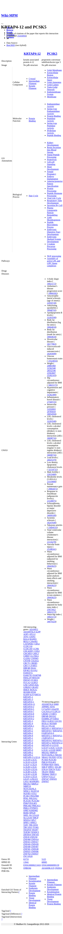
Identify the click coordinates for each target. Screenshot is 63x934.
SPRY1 (26, 822)
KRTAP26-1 (28, 726)
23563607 (51, 373)
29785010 (51, 411)
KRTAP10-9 (28, 716)
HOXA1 (33, 690)
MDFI (58, 750)
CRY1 (26, 665)
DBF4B (26, 668)
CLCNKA (34, 656)
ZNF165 (35, 834)
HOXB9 (26, 692)
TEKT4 (51, 769)
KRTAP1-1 (28, 697)
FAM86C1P (47, 719)
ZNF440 (27, 846)
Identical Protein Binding (32, 905)
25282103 (51, 375)
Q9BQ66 (27, 868)
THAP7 (35, 830)
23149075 (51, 501)
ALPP (37, 632)
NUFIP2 (27, 793)
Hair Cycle (33, 196)
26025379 (51, 460)
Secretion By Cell (54, 205)
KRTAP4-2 (28, 733)
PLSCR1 (27, 801)
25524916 (52, 361)
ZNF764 (27, 854)
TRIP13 (53, 774)
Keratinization (35, 881)
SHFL (26, 815)
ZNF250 (33, 837)
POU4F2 (33, 803)
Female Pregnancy (51, 172)
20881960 (51, 366)
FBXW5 (27, 680)
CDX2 (37, 651)
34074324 (51, 621)
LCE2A (33, 764)
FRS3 (44, 721)
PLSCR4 (35, 801)
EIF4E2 (26, 670)
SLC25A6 (27, 818)
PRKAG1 (36, 805)
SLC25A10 (34, 815)
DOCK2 (52, 716)
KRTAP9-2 (28, 755)
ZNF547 (45, 779)
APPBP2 (45, 706)
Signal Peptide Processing (53, 156)
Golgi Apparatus (54, 82)
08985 (44, 862)
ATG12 (32, 634)
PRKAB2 (27, 805)
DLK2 (33, 668)
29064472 (52, 489)
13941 (26, 862)
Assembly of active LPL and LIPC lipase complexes (53, 262)
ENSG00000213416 (32, 865)
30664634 (51, 327)
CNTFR (26, 661)
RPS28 (32, 813)
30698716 (51, 438)
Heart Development (53, 168)
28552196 (51, 370)
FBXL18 (27, 678)
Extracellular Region (52, 73)
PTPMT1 (34, 808)
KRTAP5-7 (28, 748)
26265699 (51, 354)
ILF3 (32, 694)
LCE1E (34, 762)
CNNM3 (34, 658)
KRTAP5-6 (28, 745)
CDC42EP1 (28, 651)
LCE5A (33, 776)
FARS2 (55, 719)
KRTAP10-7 (28, 711)
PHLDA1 (33, 798)
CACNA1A (47, 711)
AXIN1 (32, 636)
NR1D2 (58, 755)
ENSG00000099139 (50, 865)
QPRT (26, 810)
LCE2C (33, 767)
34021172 (51, 284)
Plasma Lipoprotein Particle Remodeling (52, 211)
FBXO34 (36, 678)
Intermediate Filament (34, 82)
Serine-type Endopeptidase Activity (53, 111)
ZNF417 (34, 842)
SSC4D (58, 767)
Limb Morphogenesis (53, 218)
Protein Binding (32, 119)
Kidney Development (53, 143)
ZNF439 (34, 844)
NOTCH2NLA (29, 789)
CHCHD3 (27, 653)
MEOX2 (27, 784)
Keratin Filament (32, 87)
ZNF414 (34, 839)
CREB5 (34, 663)
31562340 (51, 368)
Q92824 (58, 868)
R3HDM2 (33, 810)
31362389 (51, 395)
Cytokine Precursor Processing (51, 246)
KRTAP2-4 (28, 723)
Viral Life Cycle (54, 198)
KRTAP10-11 (29, 704)
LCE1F (26, 764)
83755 (26, 859)
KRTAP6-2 (28, 752)
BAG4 (26, 639)
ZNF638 (34, 849)
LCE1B (26, 760)
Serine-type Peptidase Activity (52, 125)
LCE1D (26, 762)
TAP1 (25, 825)
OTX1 (34, 793)
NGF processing (54, 256)
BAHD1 (33, 639)
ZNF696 (34, 851)
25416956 (21, 36)
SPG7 (33, 820)
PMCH (45, 762)
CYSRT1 (33, 665)
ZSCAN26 (28, 856)
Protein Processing (51, 189)
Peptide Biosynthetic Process (52, 224)
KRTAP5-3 (28, 740)
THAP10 (27, 830)
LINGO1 (34, 779)
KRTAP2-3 (28, 721)
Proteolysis (52, 159)
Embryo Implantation (52, 177)
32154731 (52, 469)
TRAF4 (45, 772)
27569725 (51, 402)
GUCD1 (58, 721)
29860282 (52, 293)
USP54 (45, 776)
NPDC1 (26, 791)
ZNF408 (27, 839)
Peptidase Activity (51, 119)
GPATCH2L (33, 685)
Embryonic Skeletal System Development (54, 239)
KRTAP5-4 (28, 743)
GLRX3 (34, 682)
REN (51, 764)
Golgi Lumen (53, 85)
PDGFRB (34, 796)
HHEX (26, 690)
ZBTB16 (27, 834)
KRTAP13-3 (48, 738)
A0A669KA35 (48, 868)
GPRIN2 (27, 687)
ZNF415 (27, 842)
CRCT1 (26, 663)
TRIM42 (45, 774)
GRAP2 (34, 687)
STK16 (45, 769)
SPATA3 (27, 820)
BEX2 (26, 641)
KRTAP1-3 (28, 699)
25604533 (52, 527)
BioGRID (10, 45)
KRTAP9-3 (28, 757)
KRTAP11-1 (47, 735)
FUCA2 (26, 682)
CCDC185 (28, 649)
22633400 (51, 474)
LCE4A (26, 776)
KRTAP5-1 (28, 738)
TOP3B (26, 832)
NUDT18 (35, 791)
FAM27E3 (27, 675)
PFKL (26, 798)
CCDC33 (56, 711)
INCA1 (45, 726)
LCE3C (33, 772)
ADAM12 (33, 629)
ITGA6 (52, 726)
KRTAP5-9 (28, 750)
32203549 (51, 317)
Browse (9, 30)
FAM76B (37, 675)
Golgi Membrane (54, 70)
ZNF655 (27, 851)
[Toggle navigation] (2, 23)
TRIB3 (52, 772)
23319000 (51, 481)
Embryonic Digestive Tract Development (53, 231)
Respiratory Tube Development (54, 201)
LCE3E (34, 774)
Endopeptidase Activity (53, 105)
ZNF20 (26, 837)
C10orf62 (33, 641)
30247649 (51, 523)
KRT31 (38, 694)
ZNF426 (27, 844)
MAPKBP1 (34, 781)
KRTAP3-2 (28, 731)
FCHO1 (34, 680)
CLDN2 (26, 658)
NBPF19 (27, 786)
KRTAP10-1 (28, 702)
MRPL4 (34, 784)
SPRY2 (33, 822)
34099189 (51, 515)
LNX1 (26, 781)
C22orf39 (54, 709)
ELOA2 (34, 670)
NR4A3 (45, 757)
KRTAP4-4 (28, 735)
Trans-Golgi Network (52, 88)
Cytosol (32, 79)
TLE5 (57, 769)
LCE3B (26, 772)
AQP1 (26, 634)
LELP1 (26, 779)
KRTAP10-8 (28, 714)
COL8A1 (35, 661)
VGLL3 (51, 776)
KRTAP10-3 (28, 706)
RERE (26, 813)
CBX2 (37, 644)
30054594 (51, 414)
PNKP (26, 803)
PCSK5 (52, 53)
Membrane (51, 97)
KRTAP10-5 (28, 709)
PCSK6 (45, 760)
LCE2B (26, 767)
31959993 (51, 409)
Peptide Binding (54, 135)
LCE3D (26, 774)
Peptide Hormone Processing (54, 194)
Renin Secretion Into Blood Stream (54, 149)
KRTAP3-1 (28, 728)
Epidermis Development (34, 889)
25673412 (51, 609)
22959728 (51, 303)
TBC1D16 (33, 825)
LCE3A (34, 769)
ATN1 (26, 636)
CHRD (26, 656)
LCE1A (36, 757)
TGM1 (36, 827)
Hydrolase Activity (51, 131)
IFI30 (33, 692)
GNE (25, 685)
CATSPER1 (28, 644)
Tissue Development (34, 899)
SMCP (35, 818)
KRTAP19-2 (28, 719)
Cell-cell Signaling (51, 163)
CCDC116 (27, 646)
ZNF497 (34, 846)
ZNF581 (27, 849)
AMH (56, 704)
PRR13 (26, 808)
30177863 (51, 344)
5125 (44, 859)
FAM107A (28, 673)
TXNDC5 (34, 832)
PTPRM (45, 764)
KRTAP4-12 (32, 53)
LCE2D (26, 769)
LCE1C (33, 760)
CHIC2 (36, 653)
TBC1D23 (27, 827)
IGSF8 (26, 694)
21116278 (51, 542)
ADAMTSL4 (29, 632)
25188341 (51, 549)
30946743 (51, 310)
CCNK (36, 649)
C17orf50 (46, 709)
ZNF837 (34, 854)
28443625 (51, 566)
